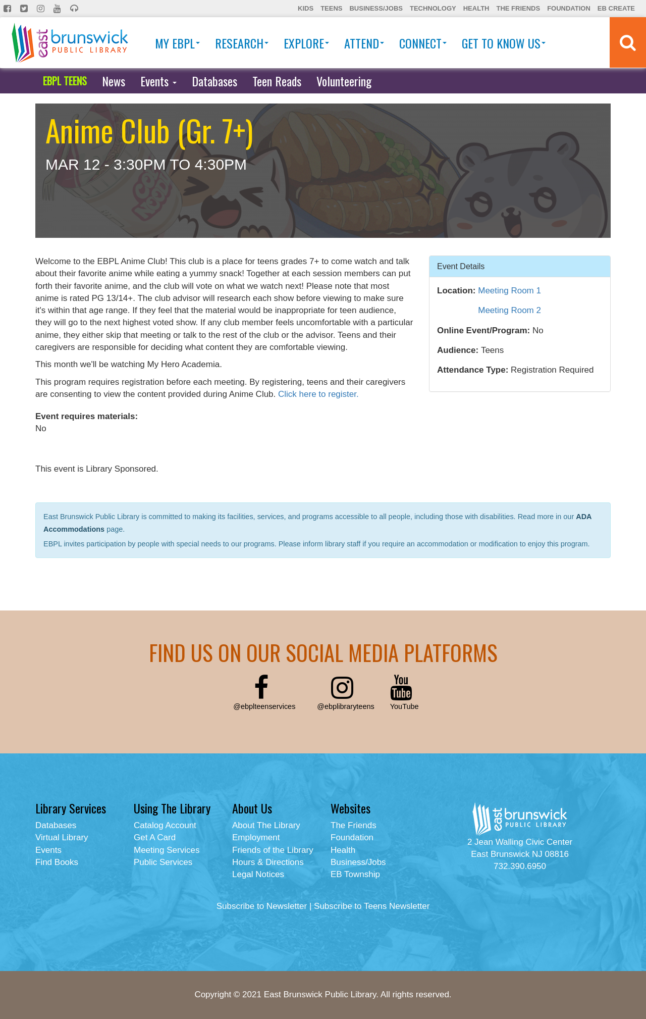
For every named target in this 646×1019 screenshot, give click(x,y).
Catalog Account (165, 825)
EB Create (616, 8)
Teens (331, 8)
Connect (423, 43)
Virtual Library (61, 837)
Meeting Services (166, 850)
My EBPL (177, 43)
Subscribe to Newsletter (262, 906)
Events (158, 81)
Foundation (568, 8)
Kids (305, 8)
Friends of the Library (272, 850)
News (113, 81)
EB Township (355, 874)
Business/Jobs (375, 8)
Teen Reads (276, 81)
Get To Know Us (504, 43)
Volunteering (343, 81)
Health (476, 8)
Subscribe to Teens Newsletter (371, 906)
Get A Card (155, 837)
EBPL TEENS (65, 80)
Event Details (460, 266)
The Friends (518, 8)
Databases (214, 81)
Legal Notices (258, 874)
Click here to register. (318, 394)
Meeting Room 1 (509, 290)
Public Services (163, 862)
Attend (364, 43)
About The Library (266, 825)
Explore (306, 43)
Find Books (56, 862)
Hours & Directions (268, 862)
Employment (256, 837)
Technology (433, 8)
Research (241, 43)
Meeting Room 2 (509, 310)
